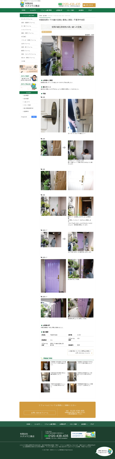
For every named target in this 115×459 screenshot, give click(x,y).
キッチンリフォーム (26, 19)
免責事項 (26, 111)
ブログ (90, 10)
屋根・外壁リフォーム (27, 33)
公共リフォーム (25, 43)
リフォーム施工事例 (46, 10)
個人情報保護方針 (28, 108)
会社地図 (26, 98)
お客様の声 (59, 10)
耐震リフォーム (25, 50)
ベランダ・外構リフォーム (28, 40)
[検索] (25, 117)
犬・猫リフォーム (26, 26)
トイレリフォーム (26, 29)
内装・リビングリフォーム (28, 54)
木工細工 (23, 36)
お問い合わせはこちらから (82, 353)
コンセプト (33, 10)
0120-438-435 (75, 411)
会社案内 (81, 10)
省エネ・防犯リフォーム (28, 57)
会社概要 (26, 95)
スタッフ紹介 (70, 10)
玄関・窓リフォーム (26, 47)
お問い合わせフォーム (39, 413)
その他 (23, 61)
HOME (23, 10)
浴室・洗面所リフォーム (28, 22)
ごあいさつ (27, 101)
